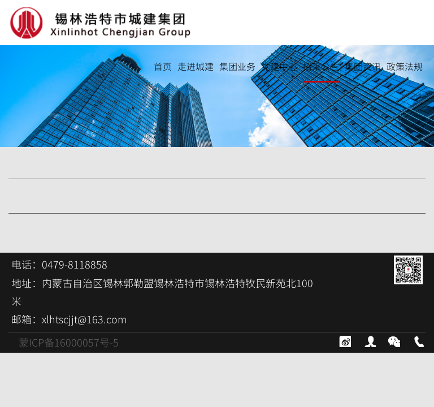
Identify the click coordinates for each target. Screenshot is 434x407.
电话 (417, 340)
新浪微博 (344, 340)
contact (369, 340)
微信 (393, 340)
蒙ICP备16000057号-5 (69, 342)
